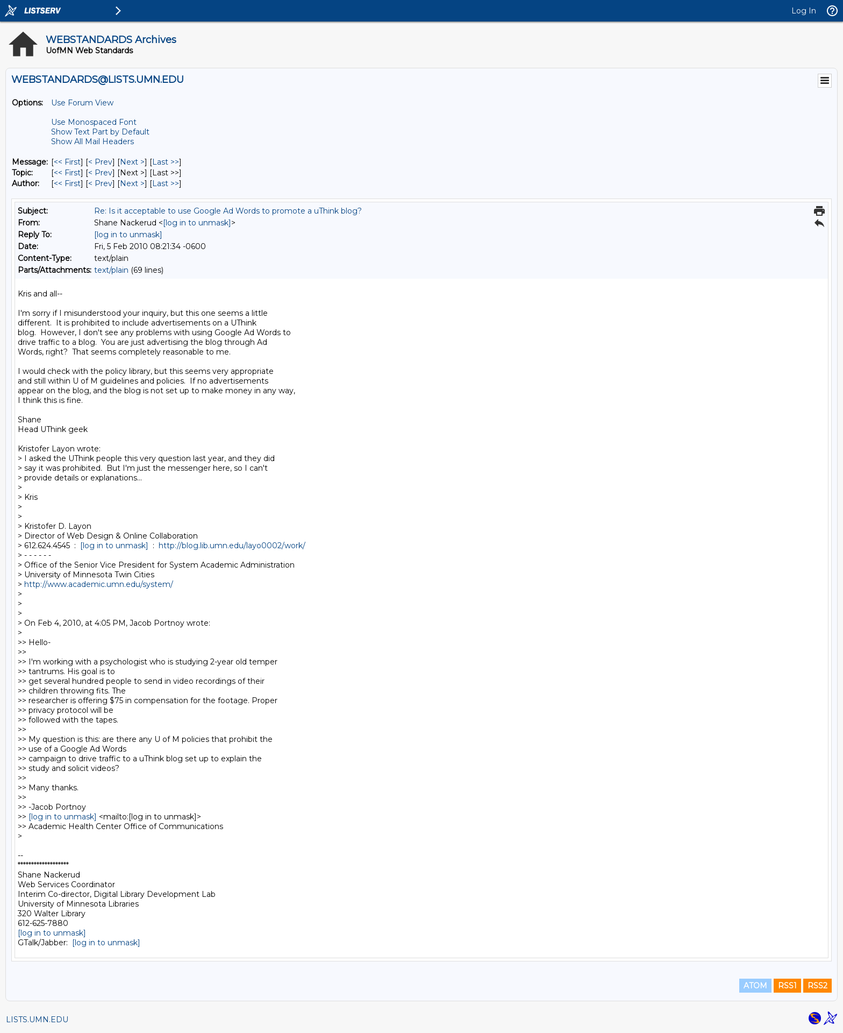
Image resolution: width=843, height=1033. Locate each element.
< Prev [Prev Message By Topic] (100, 173)
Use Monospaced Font (94, 122)
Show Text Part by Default (100, 132)
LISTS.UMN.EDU (37, 1019)
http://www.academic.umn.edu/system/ (98, 584)
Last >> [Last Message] (165, 162)
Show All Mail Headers (92, 141)
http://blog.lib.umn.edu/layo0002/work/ (232, 545)
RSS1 (787, 985)
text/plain (111, 270)
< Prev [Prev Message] (100, 162)
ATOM (755, 985)
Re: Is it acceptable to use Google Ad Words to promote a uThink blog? (228, 211)
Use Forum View (82, 103)
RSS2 (817, 985)
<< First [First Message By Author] (67, 183)
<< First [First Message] (67, 162)
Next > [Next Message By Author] (132, 183)
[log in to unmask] (197, 223)
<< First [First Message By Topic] (67, 173)
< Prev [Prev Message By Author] (100, 183)
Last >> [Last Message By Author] (165, 183)
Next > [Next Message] (132, 162)
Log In (803, 11)
